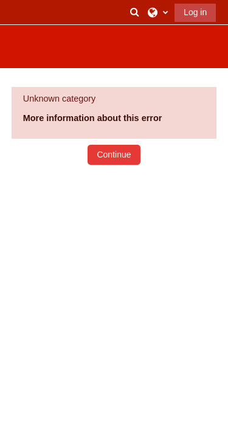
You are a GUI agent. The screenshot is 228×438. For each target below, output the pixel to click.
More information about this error (92, 118)
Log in (195, 12)
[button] (135, 12)
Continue (114, 154)
